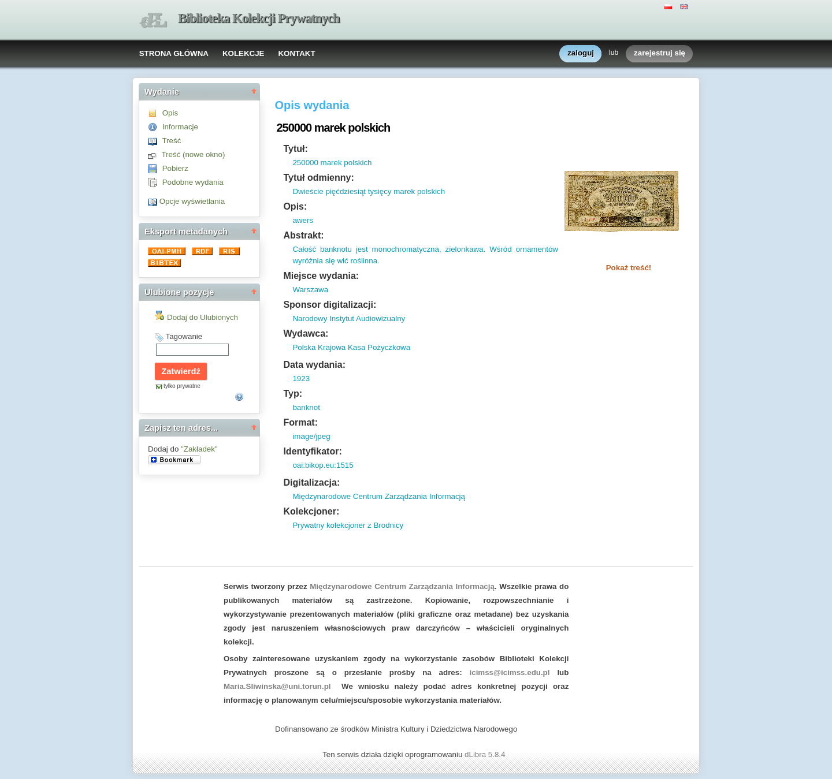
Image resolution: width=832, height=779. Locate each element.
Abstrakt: (303, 235)
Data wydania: (314, 365)
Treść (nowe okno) (193, 154)
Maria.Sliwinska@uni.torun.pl (277, 686)
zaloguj (580, 53)
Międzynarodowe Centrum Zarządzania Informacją (378, 496)
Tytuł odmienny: (318, 177)
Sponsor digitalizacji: (329, 305)
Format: (300, 422)
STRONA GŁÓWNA (174, 53)
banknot (306, 407)
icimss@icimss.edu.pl (510, 672)
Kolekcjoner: (311, 511)
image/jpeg (311, 436)
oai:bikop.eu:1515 (322, 465)
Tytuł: (295, 149)
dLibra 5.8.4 (486, 754)
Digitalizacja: (311, 482)
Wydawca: (305, 333)
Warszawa (310, 289)
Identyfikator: (312, 451)
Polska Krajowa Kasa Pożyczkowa (351, 347)
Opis (170, 113)
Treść (171, 140)
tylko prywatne (182, 386)
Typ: (292, 393)
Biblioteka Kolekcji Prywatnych (259, 18)
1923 (301, 378)
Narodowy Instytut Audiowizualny (348, 318)
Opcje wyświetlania (192, 201)
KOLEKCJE (243, 53)
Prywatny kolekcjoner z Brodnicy (347, 525)
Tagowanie (183, 336)
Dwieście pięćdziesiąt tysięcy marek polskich (368, 191)
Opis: (295, 206)
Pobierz (175, 168)
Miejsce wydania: (321, 276)
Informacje (180, 126)
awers (302, 220)
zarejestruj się (659, 53)
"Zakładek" (199, 449)
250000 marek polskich (332, 162)
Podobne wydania (193, 182)
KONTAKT (296, 53)
